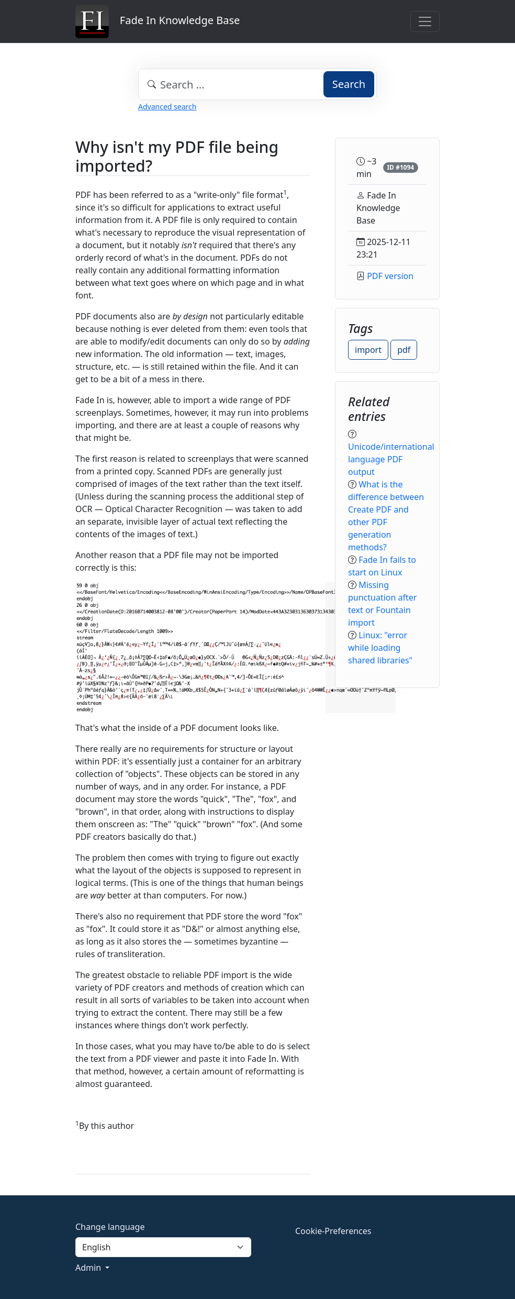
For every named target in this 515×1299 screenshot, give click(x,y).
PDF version (390, 276)
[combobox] (257, 84)
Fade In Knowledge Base (157, 21)
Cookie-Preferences (333, 1231)
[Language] (163, 1247)
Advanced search (167, 107)
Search (348, 84)
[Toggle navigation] (425, 21)
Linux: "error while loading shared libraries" (380, 647)
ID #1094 (400, 167)
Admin (89, 1267)
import (368, 350)
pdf (403, 350)
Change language (109, 1227)
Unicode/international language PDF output (391, 459)
